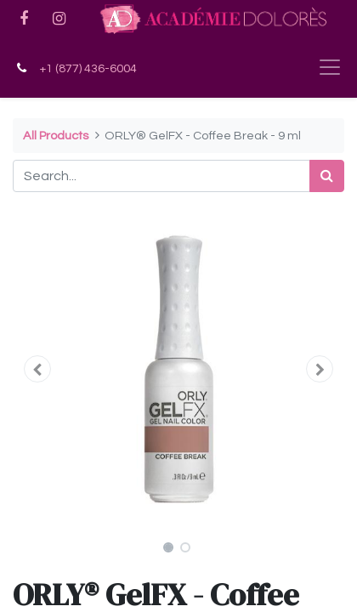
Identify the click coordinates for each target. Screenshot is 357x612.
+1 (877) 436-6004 (88, 68)
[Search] (326, 176)
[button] (38, 369)
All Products (55, 135)
